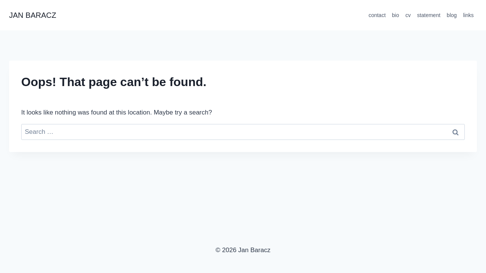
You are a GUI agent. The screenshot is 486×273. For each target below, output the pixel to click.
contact (377, 15)
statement (428, 15)
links (468, 15)
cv (408, 15)
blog (451, 15)
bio (395, 15)
